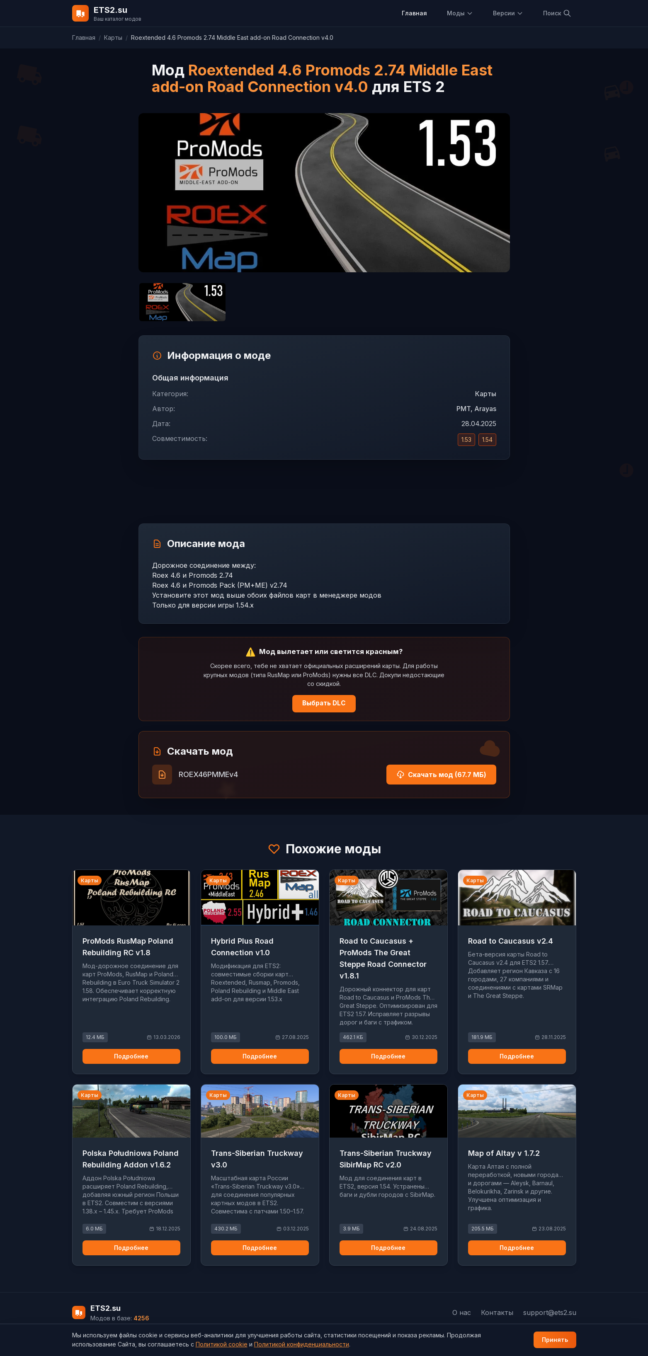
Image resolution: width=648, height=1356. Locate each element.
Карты (113, 37)
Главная (414, 13)
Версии (508, 13)
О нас (461, 1312)
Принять (555, 1339)
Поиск (557, 13)
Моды (460, 13)
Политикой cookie (222, 1344)
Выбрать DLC (324, 703)
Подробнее (131, 1056)
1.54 (487, 439)
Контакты (497, 1312)
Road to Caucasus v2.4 (510, 941)
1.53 (466, 439)
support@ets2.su (549, 1312)
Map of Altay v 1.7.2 (504, 1153)
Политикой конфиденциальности (301, 1344)
